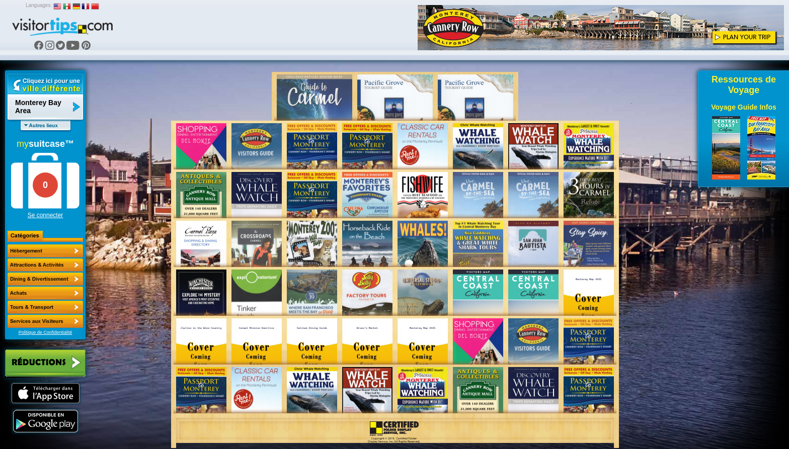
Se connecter (45, 215)
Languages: (39, 5)
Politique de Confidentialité (45, 332)
